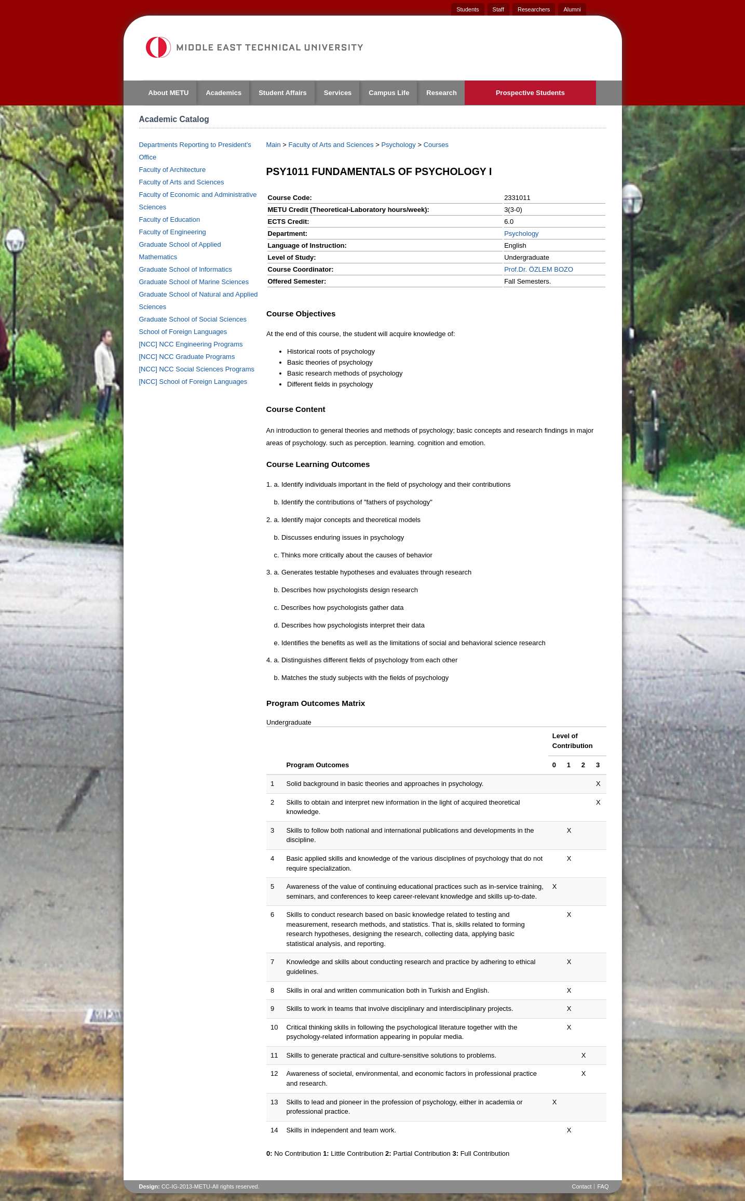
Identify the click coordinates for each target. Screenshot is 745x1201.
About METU (168, 93)
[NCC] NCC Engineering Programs (191, 344)
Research (441, 93)
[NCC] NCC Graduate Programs (187, 357)
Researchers (534, 9)
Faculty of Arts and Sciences (181, 182)
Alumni (572, 9)
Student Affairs (283, 93)
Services (338, 93)
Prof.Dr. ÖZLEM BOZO (538, 269)
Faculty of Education (169, 219)
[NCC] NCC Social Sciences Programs (197, 369)
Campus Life (389, 93)
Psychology (398, 145)
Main (273, 145)
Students (467, 9)
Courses (436, 145)
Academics (223, 93)
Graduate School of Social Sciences (193, 319)
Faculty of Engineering (172, 232)
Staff (498, 9)
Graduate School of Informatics (185, 269)
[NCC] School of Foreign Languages (193, 381)
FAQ (602, 1186)
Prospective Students (530, 93)
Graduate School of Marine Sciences (194, 282)
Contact (582, 1186)
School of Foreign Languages (183, 332)
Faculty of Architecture (172, 170)
